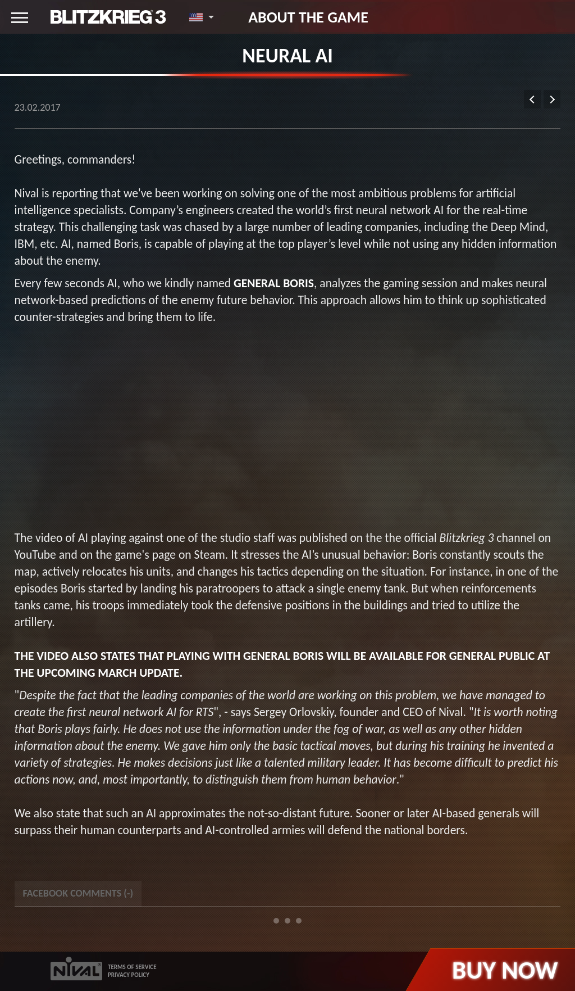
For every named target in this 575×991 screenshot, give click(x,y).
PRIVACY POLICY (128, 975)
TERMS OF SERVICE (132, 967)
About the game (308, 16)
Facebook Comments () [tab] (78, 893)
